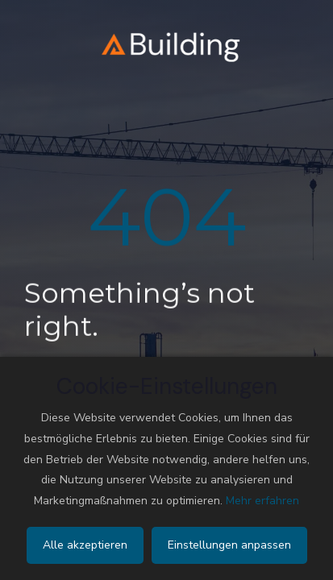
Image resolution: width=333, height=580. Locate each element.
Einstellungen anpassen (229, 545)
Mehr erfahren (262, 500)
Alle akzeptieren (85, 545)
